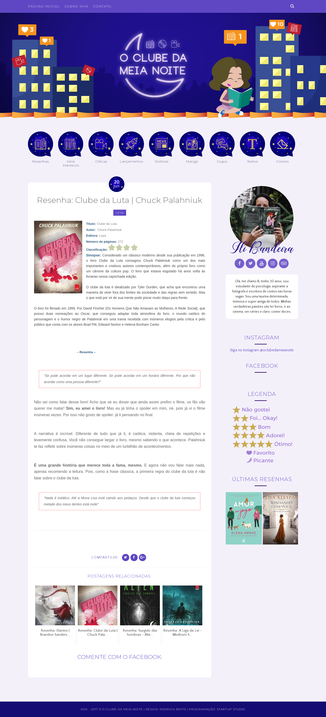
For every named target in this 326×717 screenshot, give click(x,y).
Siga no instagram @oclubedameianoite (262, 350)
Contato (102, 6)
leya (120, 212)
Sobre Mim (76, 6)
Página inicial (44, 6)
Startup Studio (231, 709)
